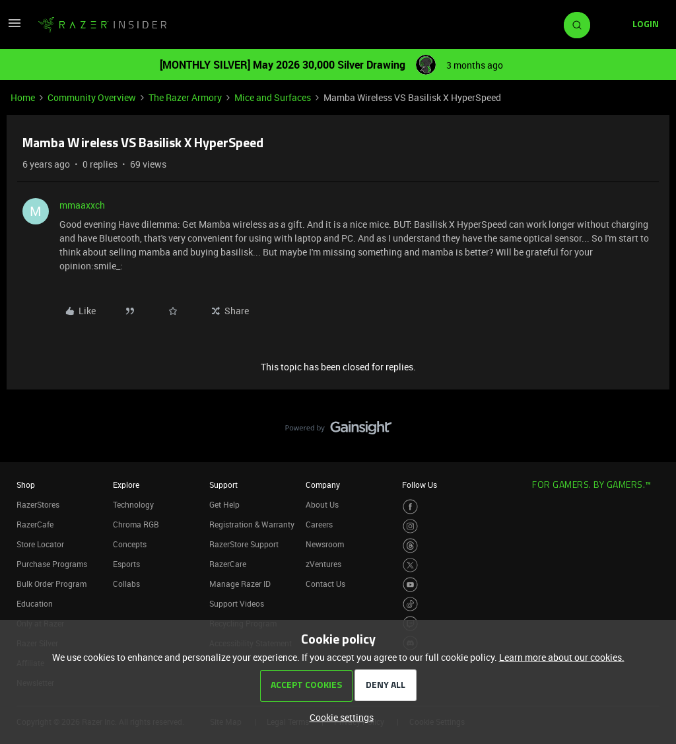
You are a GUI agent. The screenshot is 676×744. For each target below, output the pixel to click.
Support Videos (236, 603)
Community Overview (92, 97)
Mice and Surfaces (272, 97)
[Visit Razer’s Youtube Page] (410, 584)
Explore (126, 484)
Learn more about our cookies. (562, 657)
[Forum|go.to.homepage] (102, 25)
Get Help (224, 504)
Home (23, 97)
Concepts (130, 544)
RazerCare (227, 563)
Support (223, 484)
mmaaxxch (82, 205)
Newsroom (325, 544)
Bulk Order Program (51, 583)
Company (323, 484)
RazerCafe (35, 524)
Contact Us (325, 583)
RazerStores (38, 504)
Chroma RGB (136, 524)
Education (35, 603)
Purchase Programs (52, 563)
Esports (126, 563)
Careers (319, 524)
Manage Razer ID (240, 583)
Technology (133, 504)
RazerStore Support (244, 544)
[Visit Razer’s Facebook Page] (410, 506)
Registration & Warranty (251, 524)
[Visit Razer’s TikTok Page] (410, 604)
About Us (322, 504)
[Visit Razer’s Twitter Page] (410, 565)
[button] (14, 27)
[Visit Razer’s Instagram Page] (410, 526)
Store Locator (40, 544)
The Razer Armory (185, 97)
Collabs (126, 583)
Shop (26, 484)
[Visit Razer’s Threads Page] (410, 545)
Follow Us (419, 484)
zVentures (323, 563)
